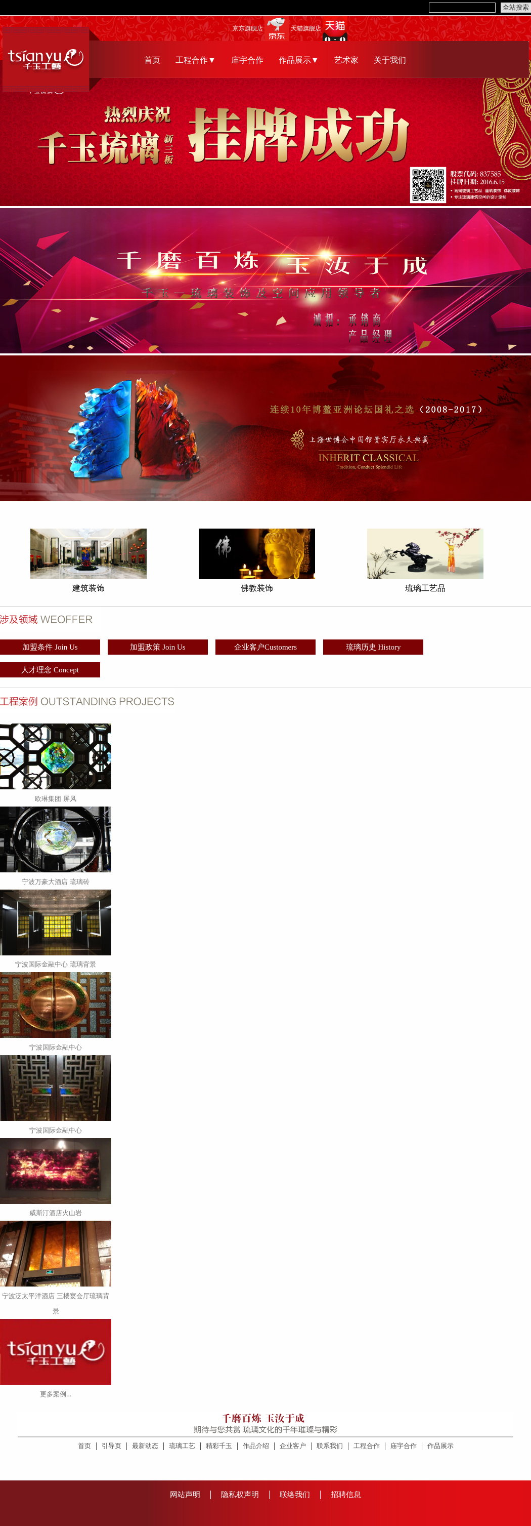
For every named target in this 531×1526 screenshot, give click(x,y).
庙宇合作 (247, 60)
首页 (152, 60)
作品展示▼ (299, 60)
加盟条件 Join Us (49, 647)
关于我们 (390, 60)
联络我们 (295, 1495)
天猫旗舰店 (306, 28)
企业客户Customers (265, 647)
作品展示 (440, 1446)
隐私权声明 (240, 1495)
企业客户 (293, 1446)
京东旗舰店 (248, 28)
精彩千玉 (219, 1446)
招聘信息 (346, 1495)
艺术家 (346, 60)
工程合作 (366, 1446)
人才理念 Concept (50, 670)
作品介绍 (256, 1446)
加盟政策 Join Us (157, 647)
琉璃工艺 (182, 1446)
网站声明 (185, 1495)
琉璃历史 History (373, 647)
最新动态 (145, 1446)
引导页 (111, 1446)
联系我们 (330, 1446)
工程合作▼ (195, 60)
